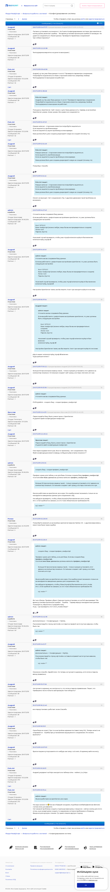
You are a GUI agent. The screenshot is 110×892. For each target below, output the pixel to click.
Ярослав (12, 412)
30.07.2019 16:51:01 (39, 726)
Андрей (11, 27)
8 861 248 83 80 (60, 869)
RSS (100, 23)
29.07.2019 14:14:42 (39, 176)
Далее (24, 19)
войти (83, 19)
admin (10, 210)
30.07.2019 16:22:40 (40, 705)
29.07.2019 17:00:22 (40, 366)
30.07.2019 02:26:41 (40, 540)
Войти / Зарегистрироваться (92, 5)
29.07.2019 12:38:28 (40, 91)
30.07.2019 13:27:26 (40, 684)
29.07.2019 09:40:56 (40, 69)
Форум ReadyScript (13, 13)
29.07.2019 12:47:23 (40, 122)
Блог (7, 872)
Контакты (9, 869)
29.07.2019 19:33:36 (40, 387)
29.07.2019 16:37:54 (40, 299)
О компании (10, 866)
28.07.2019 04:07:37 (40, 27)
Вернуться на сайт (31, 5)
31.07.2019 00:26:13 (39, 768)
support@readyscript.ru (62, 872)
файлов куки (92, 880)
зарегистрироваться (96, 19)
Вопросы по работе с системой (35, 13)
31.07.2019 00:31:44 (39, 790)
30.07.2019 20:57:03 (40, 747)
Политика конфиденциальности (41, 869)
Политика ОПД (11, 879)
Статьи (8, 876)
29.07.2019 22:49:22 (40, 434)
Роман (10, 519)
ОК (86, 885)
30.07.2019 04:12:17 (39, 644)
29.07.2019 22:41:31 (39, 412)
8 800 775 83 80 (60, 866)
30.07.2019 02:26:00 (40, 519)
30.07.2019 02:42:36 (40, 617)
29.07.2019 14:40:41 (39, 249)
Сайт (9, 87)
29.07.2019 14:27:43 (40, 210)
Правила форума (36, 866)
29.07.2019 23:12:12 (39, 463)
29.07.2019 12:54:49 (40, 144)
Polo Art (11, 69)
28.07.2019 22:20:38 (40, 48)
